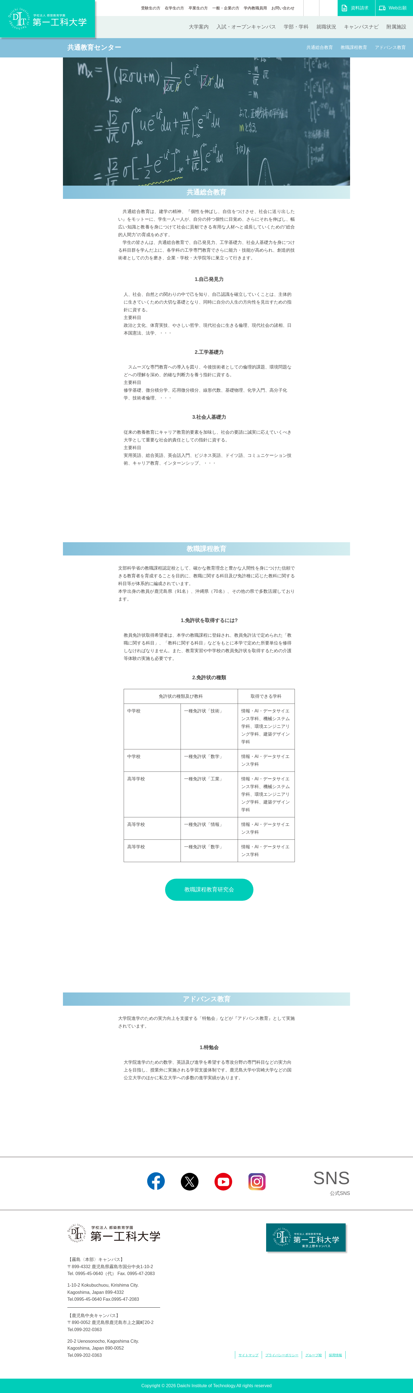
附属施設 (396, 27)
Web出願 (398, 8)
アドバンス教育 (390, 47)
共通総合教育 (319, 47)
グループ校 (313, 1355)
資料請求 (360, 8)
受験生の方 (150, 8)
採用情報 (335, 1355)
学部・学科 (296, 27)
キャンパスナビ (361, 27)
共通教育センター (94, 47)
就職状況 (326, 27)
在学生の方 (174, 8)
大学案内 (199, 27)
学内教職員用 (255, 8)
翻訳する (328, 8)
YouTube (223, 1197)
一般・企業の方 (225, 8)
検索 (311, 8)
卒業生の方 (198, 8)
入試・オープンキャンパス (246, 27)
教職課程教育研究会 (209, 889)
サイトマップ (248, 1355)
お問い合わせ (283, 8)
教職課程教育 (354, 47)
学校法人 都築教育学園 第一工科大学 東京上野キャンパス (306, 1237)
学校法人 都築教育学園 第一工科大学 (47, 19)
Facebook (155, 1197)
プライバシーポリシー (281, 1355)
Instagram (257, 1197)
